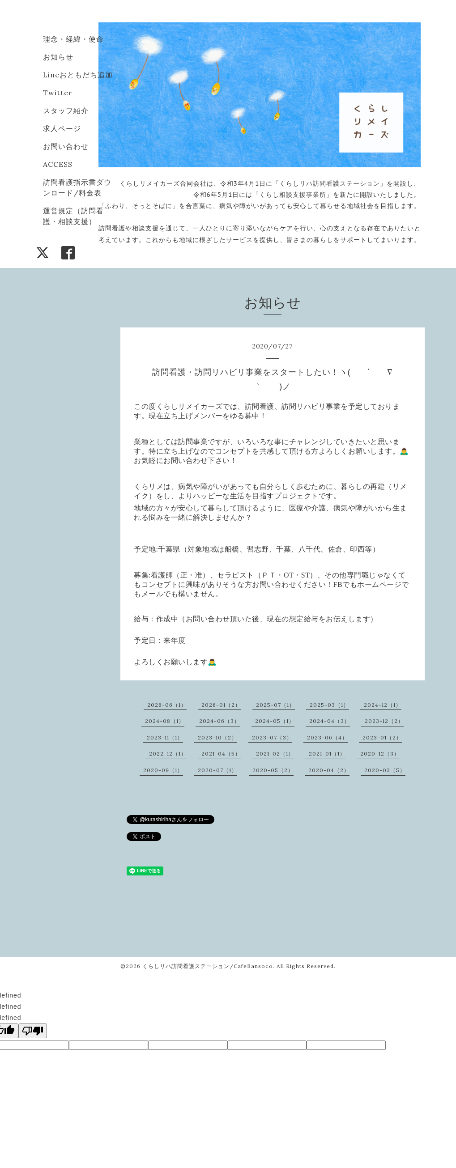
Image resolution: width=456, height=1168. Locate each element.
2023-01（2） (382, 737)
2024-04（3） (329, 721)
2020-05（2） (273, 770)
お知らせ (58, 56)
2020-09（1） (163, 770)
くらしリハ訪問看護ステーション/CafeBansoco (207, 966)
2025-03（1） (329, 704)
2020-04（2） (328, 770)
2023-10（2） (217, 737)
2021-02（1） (275, 753)
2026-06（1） (167, 704)
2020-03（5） (384, 770)
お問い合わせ (66, 146)
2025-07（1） (275, 704)
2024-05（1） (274, 721)
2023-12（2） (384, 721)
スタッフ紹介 (66, 110)
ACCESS (57, 164)
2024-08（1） (164, 721)
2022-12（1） (168, 753)
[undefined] (32, 1031)
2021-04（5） (221, 753)
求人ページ (62, 128)
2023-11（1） (165, 737)
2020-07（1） (217, 770)
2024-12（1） (382, 704)
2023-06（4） (327, 737)
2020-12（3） (380, 753)
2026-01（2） (221, 704)
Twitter (57, 92)
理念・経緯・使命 (73, 38)
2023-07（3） (272, 737)
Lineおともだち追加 (78, 74)
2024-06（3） (219, 721)
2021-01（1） (327, 753)
